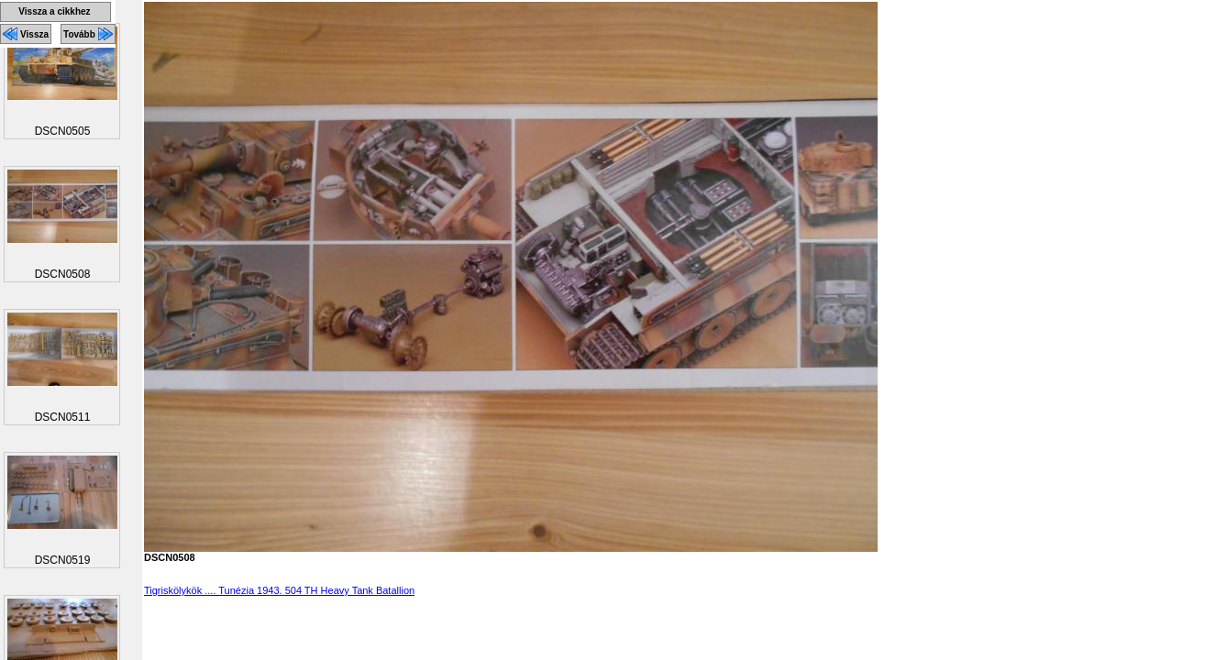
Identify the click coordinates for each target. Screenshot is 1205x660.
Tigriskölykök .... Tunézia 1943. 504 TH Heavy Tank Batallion (279, 590)
